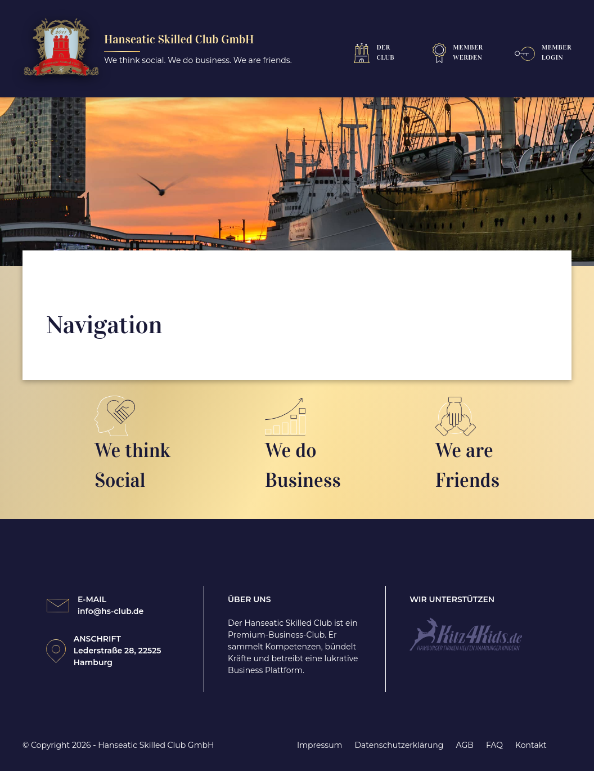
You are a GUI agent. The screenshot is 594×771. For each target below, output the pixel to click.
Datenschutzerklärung (399, 745)
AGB (464, 745)
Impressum (319, 745)
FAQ (494, 745)
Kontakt (531, 745)
